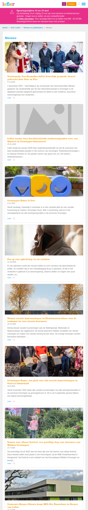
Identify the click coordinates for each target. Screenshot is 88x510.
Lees (9, 98)
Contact (72, 4)
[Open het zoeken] (79, 4)
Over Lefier (15, 28)
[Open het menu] (84, 4)
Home (5, 28)
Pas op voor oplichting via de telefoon (28, 259)
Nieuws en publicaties (33, 28)
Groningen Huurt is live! (21, 200)
